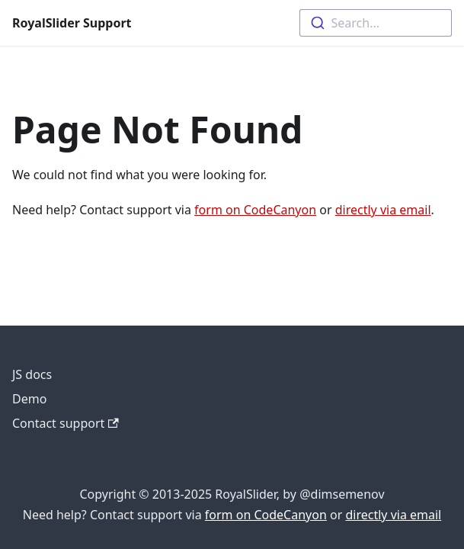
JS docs (32, 374)
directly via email (383, 209)
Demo (29, 398)
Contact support (65, 423)
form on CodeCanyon (255, 209)
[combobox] (375, 23)
